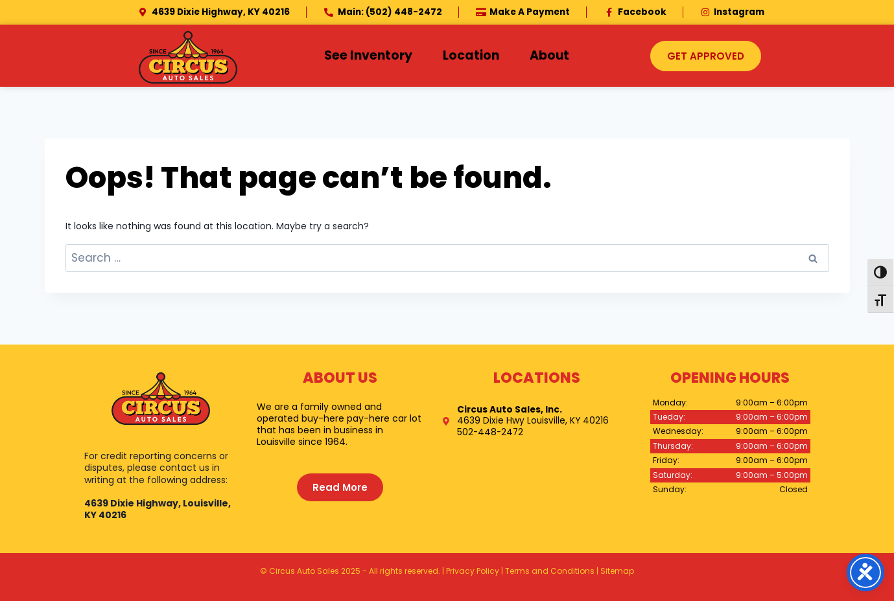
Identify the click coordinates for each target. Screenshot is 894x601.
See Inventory (368, 55)
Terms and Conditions (549, 570)
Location (471, 55)
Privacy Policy (472, 570)
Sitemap (617, 570)
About (549, 55)
